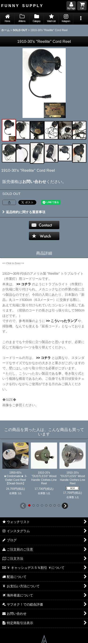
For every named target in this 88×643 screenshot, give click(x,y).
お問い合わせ (34, 181)
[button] (80, 19)
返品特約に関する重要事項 (23, 212)
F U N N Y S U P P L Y (21, 6)
